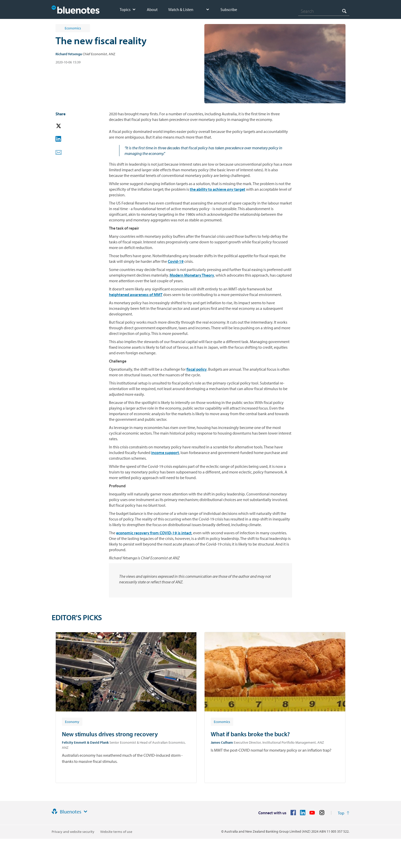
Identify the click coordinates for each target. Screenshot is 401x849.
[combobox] (323, 11)
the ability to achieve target (217, 189)
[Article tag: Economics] (222, 721)
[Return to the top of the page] (343, 813)
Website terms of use (116, 831)
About (152, 9)
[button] (65, 126)
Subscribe (228, 9)
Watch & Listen (180, 9)
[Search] (323, 11)
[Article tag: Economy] (72, 721)
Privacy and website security (73, 831)
